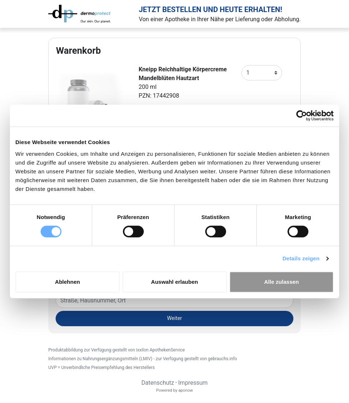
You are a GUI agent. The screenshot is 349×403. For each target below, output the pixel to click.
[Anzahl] (261, 72)
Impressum (193, 382)
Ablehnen (67, 282)
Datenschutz (157, 382)
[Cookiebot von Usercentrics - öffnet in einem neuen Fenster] (302, 115)
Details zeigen (300, 258)
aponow (185, 390)
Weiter (174, 318)
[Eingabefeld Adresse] (174, 300)
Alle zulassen (281, 282)
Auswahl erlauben (174, 282)
